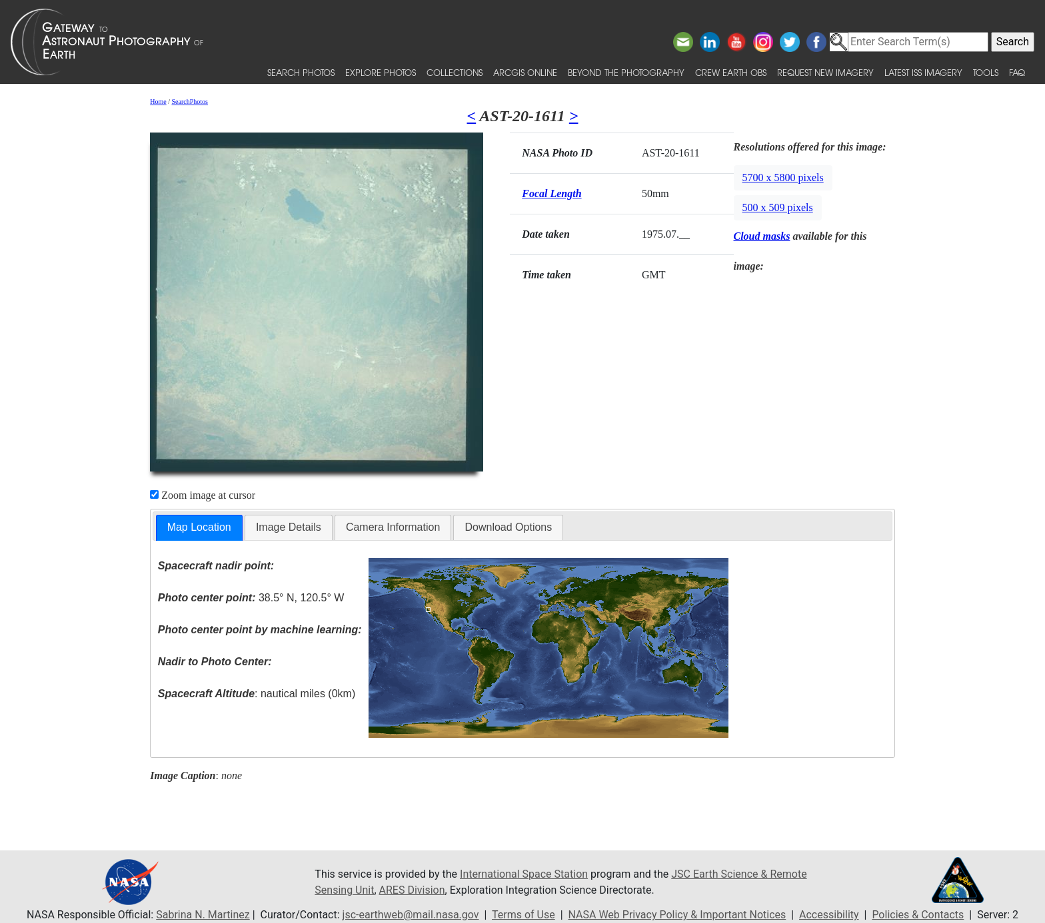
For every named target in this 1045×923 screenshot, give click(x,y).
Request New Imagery (825, 72)
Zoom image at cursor (202, 495)
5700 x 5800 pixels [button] (783, 177)
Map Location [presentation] (199, 527)
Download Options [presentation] (508, 527)
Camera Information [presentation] (393, 527)
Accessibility (829, 914)
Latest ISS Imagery (923, 72)
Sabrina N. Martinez (202, 914)
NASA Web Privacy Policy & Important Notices (677, 914)
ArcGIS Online (525, 72)
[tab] (199, 528)
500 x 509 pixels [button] (777, 207)
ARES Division (412, 890)
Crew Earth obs (730, 72)
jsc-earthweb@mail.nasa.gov (411, 914)
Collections (455, 72)
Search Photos (301, 72)
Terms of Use (523, 914)
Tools (985, 72)
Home (158, 101)
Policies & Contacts (918, 914)
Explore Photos (380, 72)
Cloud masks (762, 236)
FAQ (1017, 72)
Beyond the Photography (626, 72)
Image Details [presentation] (288, 527)
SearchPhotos (190, 101)
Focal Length (551, 193)
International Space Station (524, 874)
